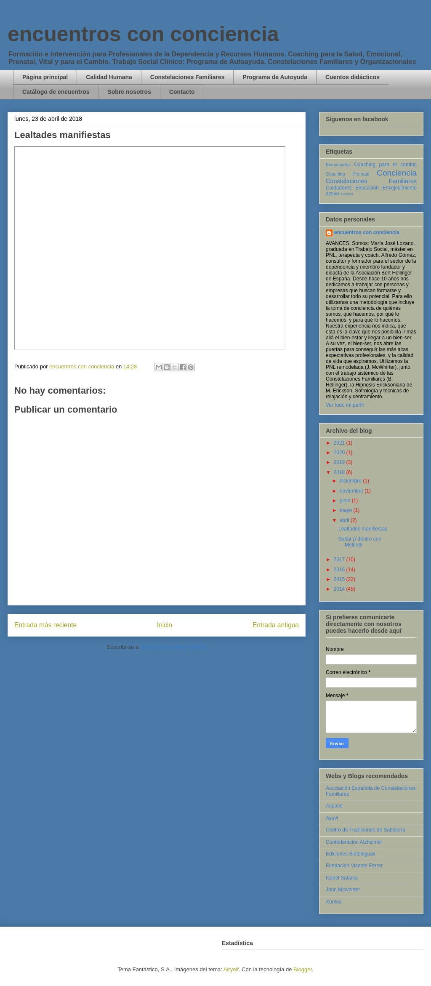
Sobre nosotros (129, 91)
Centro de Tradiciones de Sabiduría (365, 830)
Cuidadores (338, 188)
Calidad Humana (109, 77)
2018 (340, 472)
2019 (340, 462)
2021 (340, 443)
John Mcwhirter (343, 890)
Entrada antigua (276, 625)
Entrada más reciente (45, 625)
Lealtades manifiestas (362, 529)
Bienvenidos (338, 164)
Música (347, 194)
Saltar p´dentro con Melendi (359, 542)
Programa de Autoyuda (274, 77)
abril (345, 520)
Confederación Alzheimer (354, 842)
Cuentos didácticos (352, 77)
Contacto (182, 91)
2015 (340, 579)
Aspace (334, 806)
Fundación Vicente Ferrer (354, 866)
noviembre (352, 491)
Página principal (45, 77)
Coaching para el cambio (385, 165)
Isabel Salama (342, 878)
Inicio (164, 625)
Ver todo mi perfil (345, 405)
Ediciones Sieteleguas (350, 854)
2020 (340, 453)
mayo (347, 510)
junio (346, 501)
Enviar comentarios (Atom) (173, 647)
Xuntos (333, 902)
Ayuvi (332, 818)
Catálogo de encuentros (55, 91)
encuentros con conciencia (143, 34)
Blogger (302, 969)
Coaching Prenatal (347, 173)
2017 (340, 559)
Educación (367, 188)
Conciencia (397, 172)
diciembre (351, 481)
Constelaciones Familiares (187, 77)
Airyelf (231, 969)
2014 (340, 589)
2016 (340, 570)
